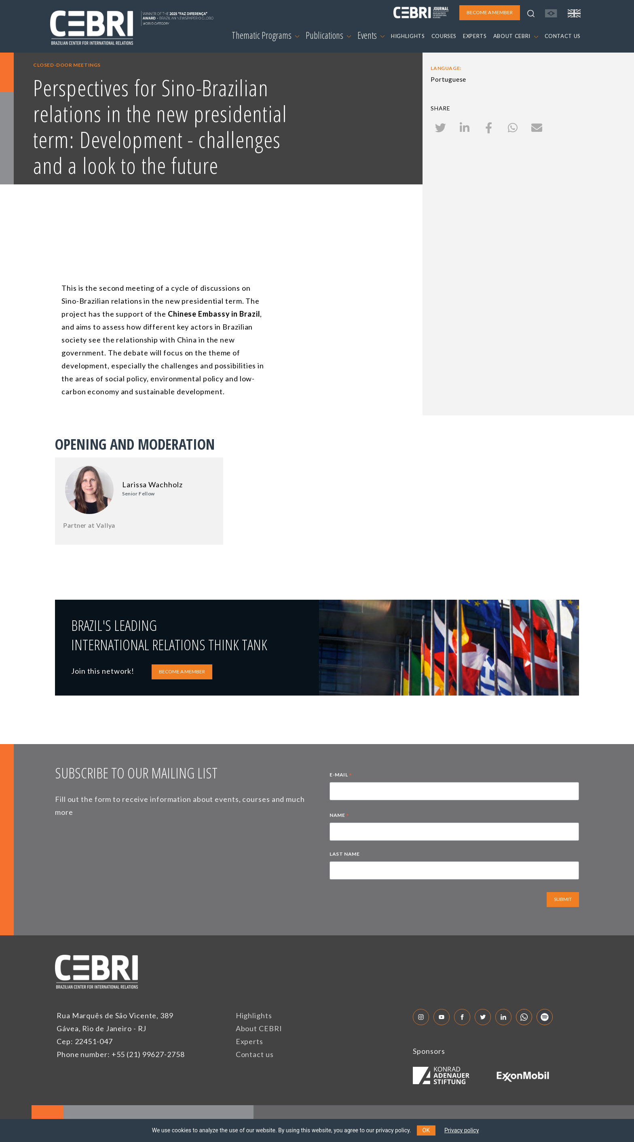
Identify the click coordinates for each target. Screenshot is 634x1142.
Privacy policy (461, 1130)
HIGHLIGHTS (408, 36)
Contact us (255, 1054)
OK (426, 1130)
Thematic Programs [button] (265, 35)
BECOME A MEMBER (182, 671)
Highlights (254, 1015)
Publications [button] (328, 35)
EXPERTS (475, 36)
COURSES (444, 36)
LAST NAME (344, 854)
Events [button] (371, 35)
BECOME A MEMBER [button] (490, 12)
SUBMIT (563, 899)
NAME (339, 816)
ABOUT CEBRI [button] (515, 36)
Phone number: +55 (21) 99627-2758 (121, 1054)
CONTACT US (563, 36)
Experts (249, 1041)
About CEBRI (259, 1028)
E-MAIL (341, 775)
